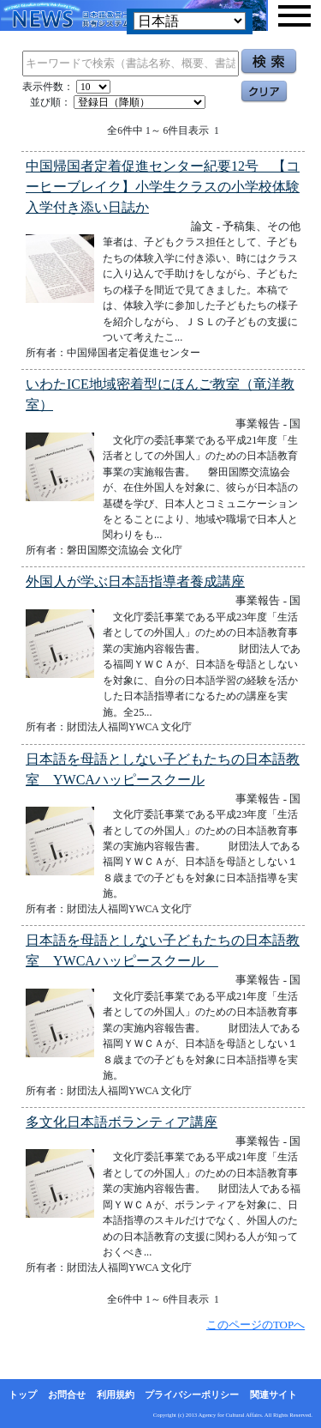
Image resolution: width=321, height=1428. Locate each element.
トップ (23, 1394)
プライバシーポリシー (192, 1394)
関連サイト (273, 1394)
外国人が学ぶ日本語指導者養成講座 (135, 581)
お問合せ (67, 1394)
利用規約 (115, 1394)
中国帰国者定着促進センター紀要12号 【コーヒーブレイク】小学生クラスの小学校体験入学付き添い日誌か (163, 187)
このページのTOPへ (255, 1324)
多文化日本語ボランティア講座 (121, 1122)
